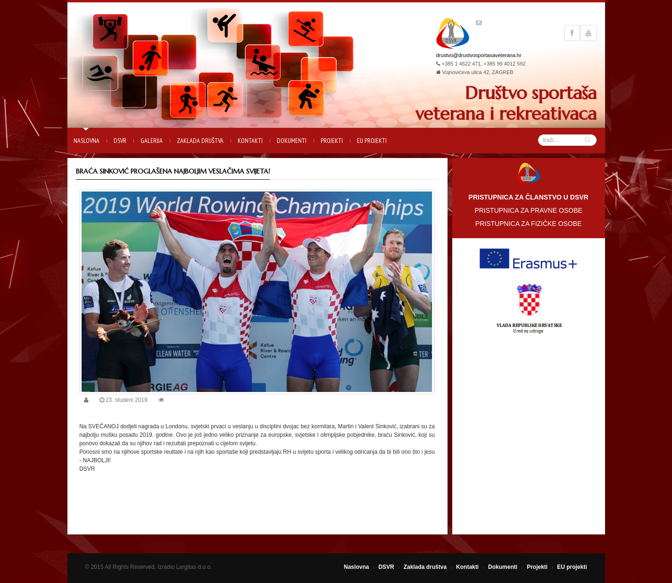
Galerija (152, 140)
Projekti (332, 140)
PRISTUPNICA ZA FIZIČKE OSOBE (528, 223)
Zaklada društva (200, 140)
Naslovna (87, 140)
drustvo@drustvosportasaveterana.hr (479, 55)
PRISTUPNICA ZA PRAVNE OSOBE (528, 210)
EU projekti (372, 140)
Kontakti (250, 140)
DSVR (120, 140)
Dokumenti (292, 140)
